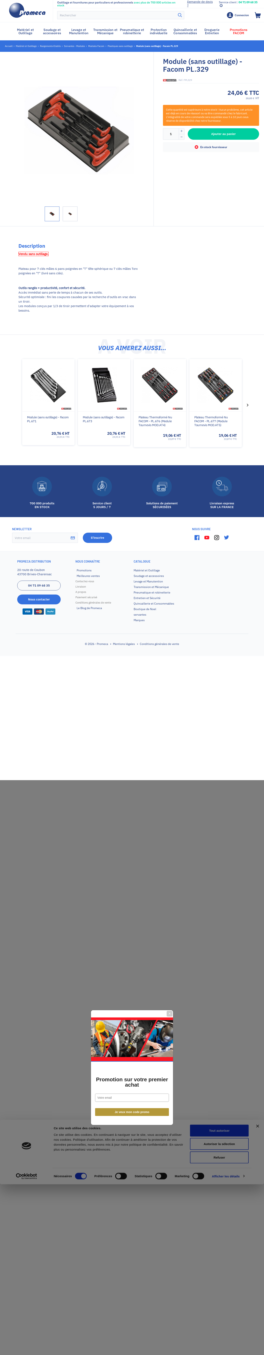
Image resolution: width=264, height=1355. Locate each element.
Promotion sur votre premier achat (132, 692)
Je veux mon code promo (132, 722)
